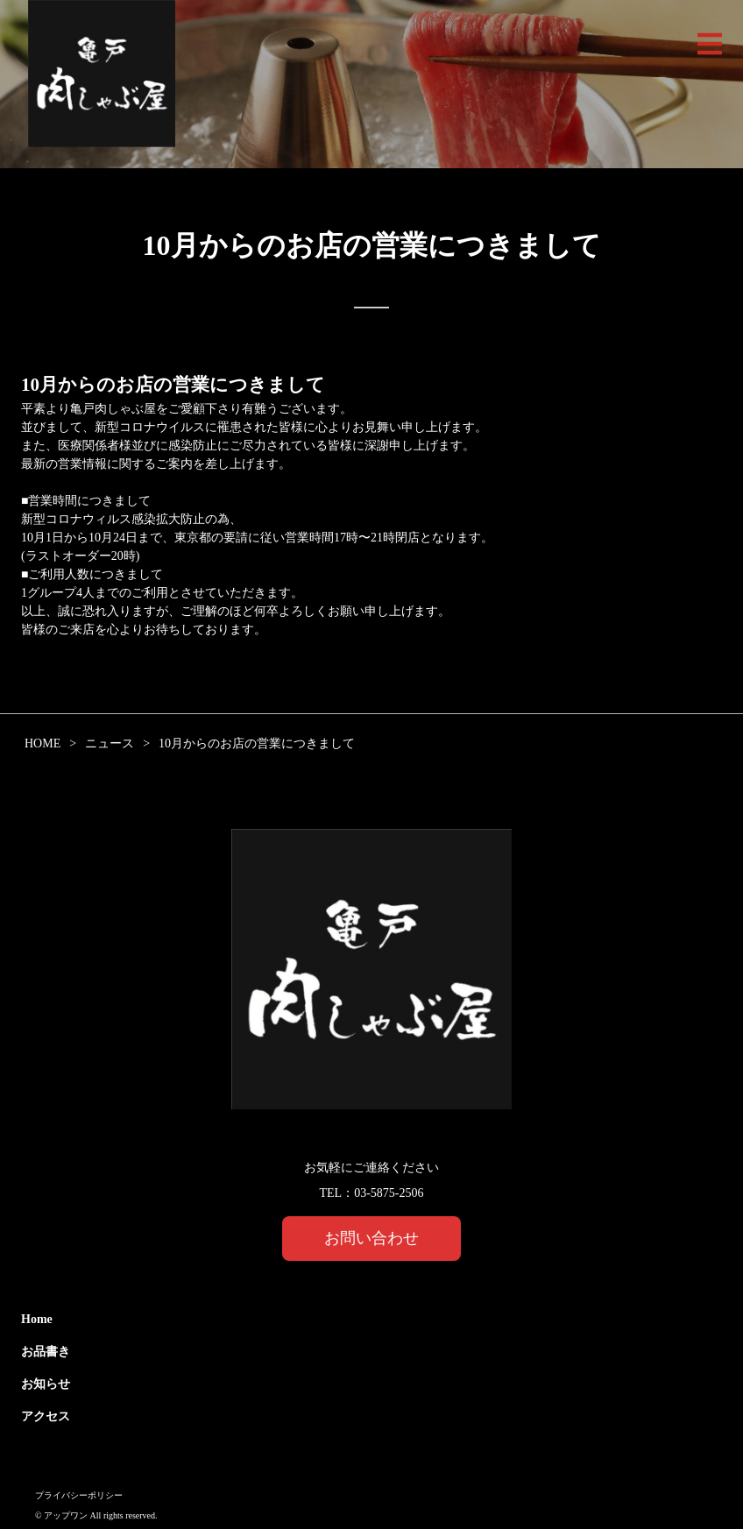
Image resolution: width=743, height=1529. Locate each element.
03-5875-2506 (388, 1193)
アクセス (45, 1416)
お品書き (45, 1351)
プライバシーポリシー (79, 1495)
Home (37, 1319)
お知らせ (45, 1384)
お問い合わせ (371, 1238)
